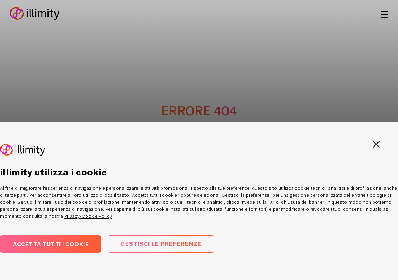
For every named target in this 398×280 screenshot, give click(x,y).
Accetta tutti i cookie (51, 244)
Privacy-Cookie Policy (88, 216)
